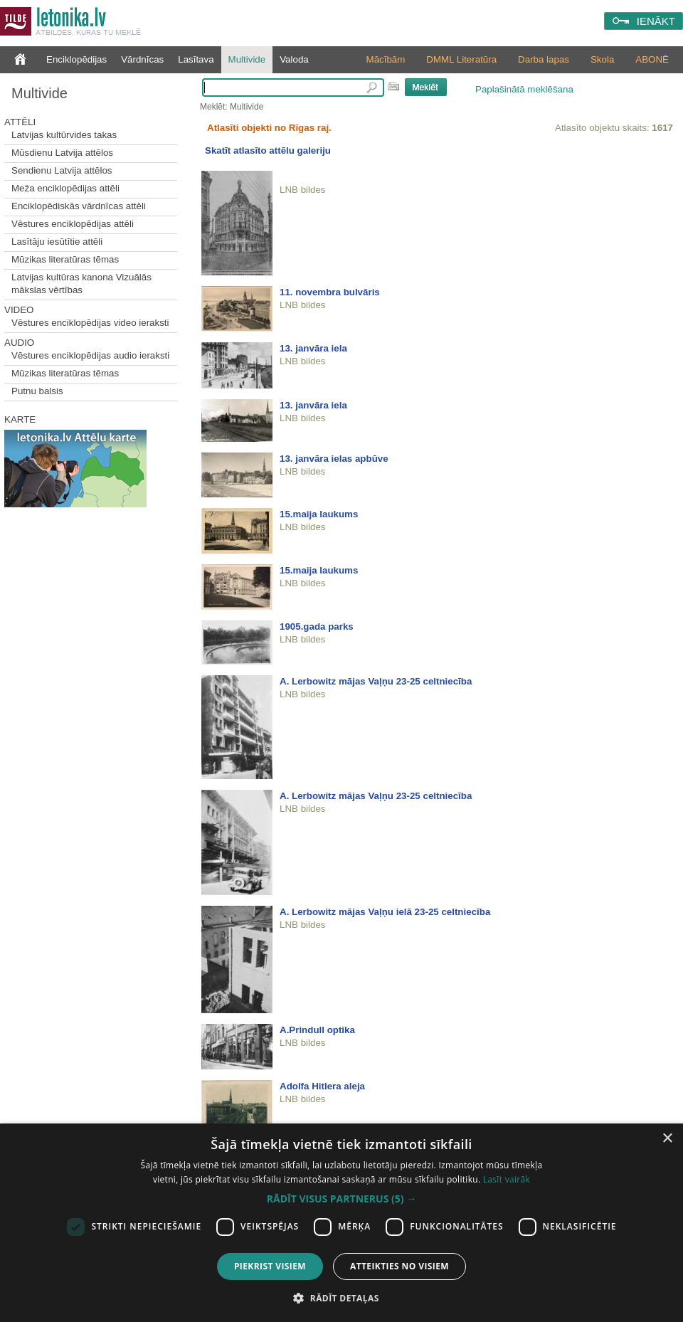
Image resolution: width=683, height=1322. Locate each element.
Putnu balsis (37, 391)
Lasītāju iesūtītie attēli (56, 241)
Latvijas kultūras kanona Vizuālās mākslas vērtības (81, 283)
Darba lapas (543, 59)
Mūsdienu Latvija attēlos (62, 152)
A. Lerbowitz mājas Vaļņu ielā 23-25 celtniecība (385, 911)
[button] (341, 1199)
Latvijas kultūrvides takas (64, 134)
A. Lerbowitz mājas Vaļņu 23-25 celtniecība (376, 681)
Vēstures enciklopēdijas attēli (72, 223)
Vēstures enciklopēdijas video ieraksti (90, 322)
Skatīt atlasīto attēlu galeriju (268, 150)
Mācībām (386, 59)
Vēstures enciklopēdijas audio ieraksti (90, 355)
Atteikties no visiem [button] (399, 1266)
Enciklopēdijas (76, 59)
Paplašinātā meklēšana (524, 89)
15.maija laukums (319, 514)
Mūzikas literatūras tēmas (65, 259)
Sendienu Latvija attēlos (61, 170)
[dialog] (341, 1222)
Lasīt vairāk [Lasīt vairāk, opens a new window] (506, 1179)
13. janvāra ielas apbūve (334, 458)
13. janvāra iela (313, 348)
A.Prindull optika (317, 1030)
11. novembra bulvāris (330, 292)
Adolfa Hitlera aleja (322, 1086)
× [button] (667, 1138)
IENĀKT (656, 21)
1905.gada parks (317, 626)
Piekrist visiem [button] (270, 1266)
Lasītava (195, 59)
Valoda (294, 59)
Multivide (247, 59)
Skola (602, 59)
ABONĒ (652, 59)
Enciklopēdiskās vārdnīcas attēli (78, 206)
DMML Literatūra (461, 59)
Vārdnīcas (142, 59)
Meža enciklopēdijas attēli (65, 188)
